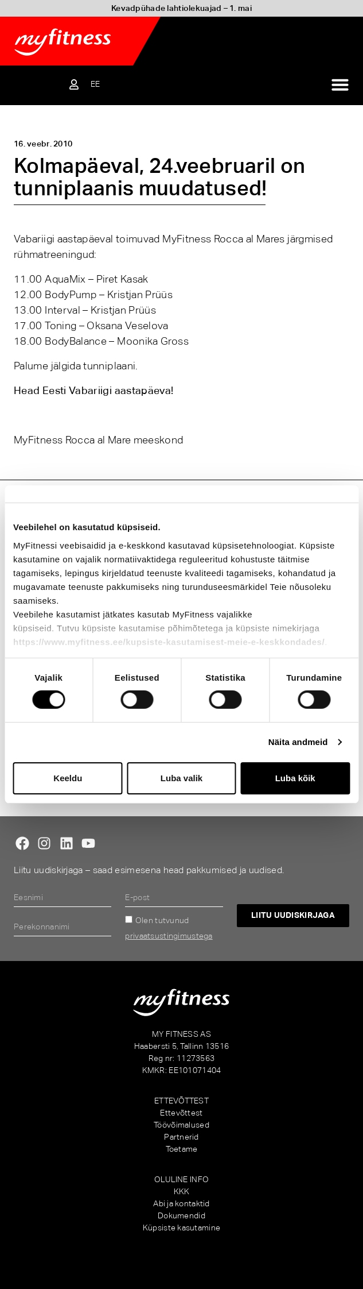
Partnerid (181, 1136)
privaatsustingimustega (168, 935)
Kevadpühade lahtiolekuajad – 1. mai (181, 8)
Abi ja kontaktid (181, 1203)
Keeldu (67, 778)
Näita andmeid (298, 742)
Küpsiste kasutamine (181, 1227)
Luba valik (181, 778)
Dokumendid (181, 1215)
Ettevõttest (181, 1112)
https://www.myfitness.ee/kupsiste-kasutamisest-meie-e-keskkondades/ (169, 641)
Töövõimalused (181, 1124)
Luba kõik (295, 778)
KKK (182, 1191)
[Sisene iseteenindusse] (74, 84)
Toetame (182, 1148)
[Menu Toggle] (340, 84)
